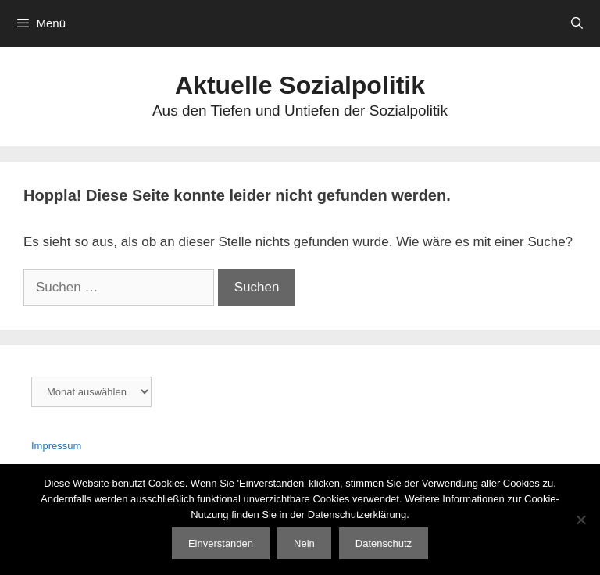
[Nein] (580, 519)
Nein (304, 543)
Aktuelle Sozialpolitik (300, 85)
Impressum (56, 446)
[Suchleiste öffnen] (577, 23)
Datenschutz (383, 543)
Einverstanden (220, 543)
